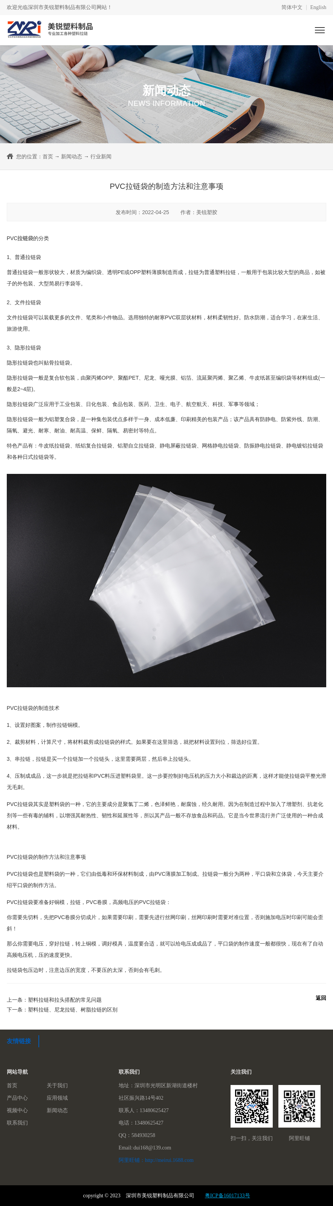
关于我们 (57, 1085)
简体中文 (291, 7)
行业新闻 (101, 156)
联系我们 (17, 1123)
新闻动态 (71, 156)
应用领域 (57, 1098)
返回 (321, 998)
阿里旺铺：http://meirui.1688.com (156, 1160)
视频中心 (17, 1110)
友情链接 (19, 1041)
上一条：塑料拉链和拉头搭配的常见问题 (54, 1000)
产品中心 (17, 1098)
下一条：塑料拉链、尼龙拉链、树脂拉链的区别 (62, 1010)
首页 (48, 156)
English (318, 7)
